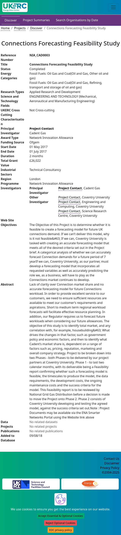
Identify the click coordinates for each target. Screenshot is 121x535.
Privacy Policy (109, 468)
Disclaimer (111, 463)
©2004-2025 (110, 472)
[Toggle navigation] (113, 7)
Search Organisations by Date (77, 20)
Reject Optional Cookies (60, 523)
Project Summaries (36, 20)
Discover (11, 20)
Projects (19, 28)
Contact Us (111, 458)
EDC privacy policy (60, 530)
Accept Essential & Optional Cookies (60, 516)
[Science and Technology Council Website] (31, 484)
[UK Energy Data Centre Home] (15, 7)
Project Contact (69, 197)
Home (5, 28)
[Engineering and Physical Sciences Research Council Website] (90, 484)
